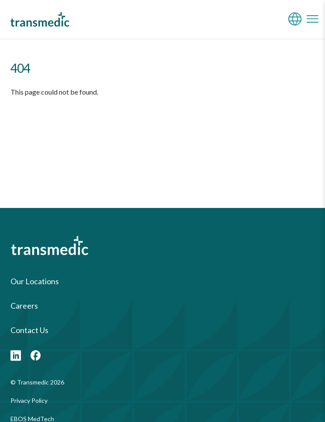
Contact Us (29, 330)
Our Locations (34, 281)
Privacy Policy (29, 400)
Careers (24, 305)
